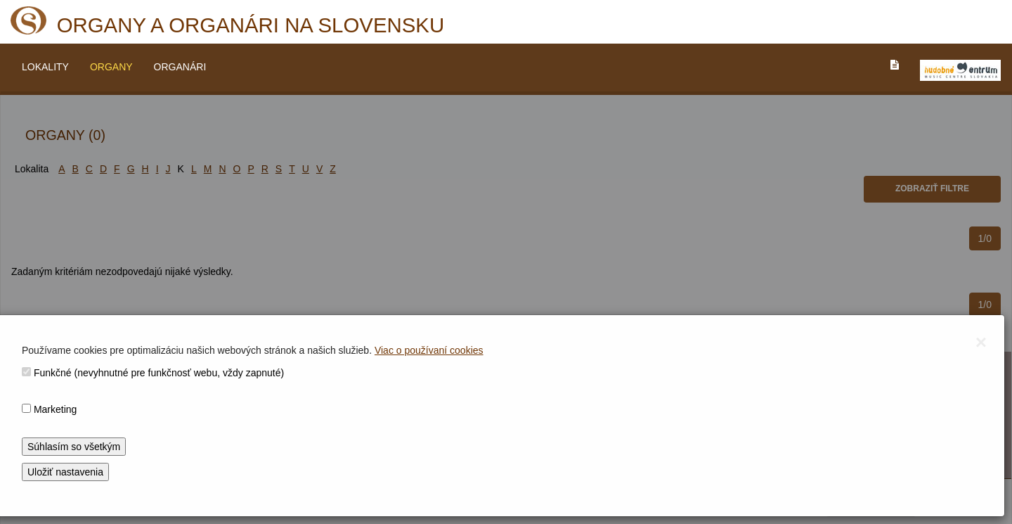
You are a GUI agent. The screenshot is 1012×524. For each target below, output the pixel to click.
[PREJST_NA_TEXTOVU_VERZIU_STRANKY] (894, 64)
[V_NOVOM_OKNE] (960, 70)
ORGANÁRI (180, 66)
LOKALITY (45, 66)
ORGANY (111, 66)
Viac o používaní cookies (429, 350)
